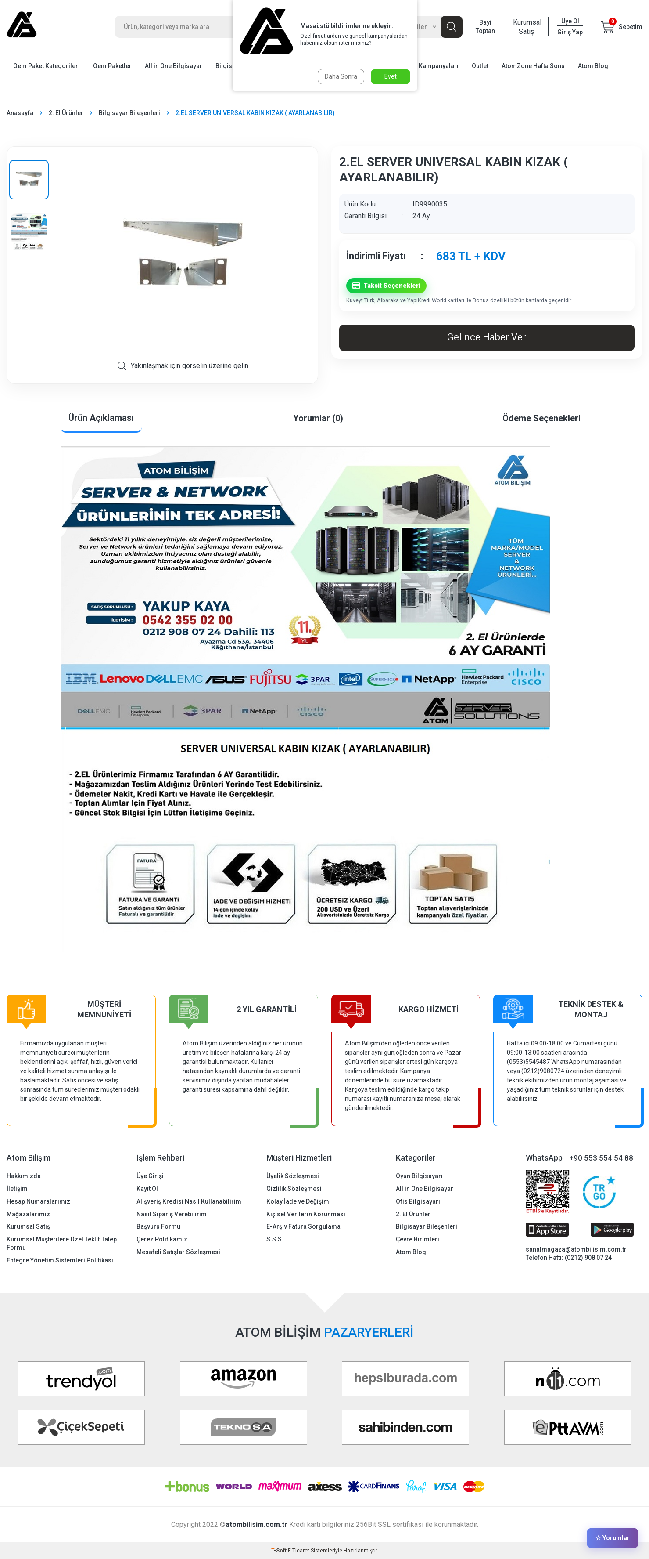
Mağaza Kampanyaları (426, 65)
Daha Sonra (341, 76)
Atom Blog (593, 65)
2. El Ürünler (66, 112)
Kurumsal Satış (526, 27)
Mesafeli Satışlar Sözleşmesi (178, 1251)
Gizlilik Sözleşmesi (294, 1188)
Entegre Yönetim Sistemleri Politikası (60, 1260)
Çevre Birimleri (417, 1239)
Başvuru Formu (158, 1226)
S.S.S (274, 1239)
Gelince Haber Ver (486, 337)
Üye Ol (570, 21)
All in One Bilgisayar (173, 65)
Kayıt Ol (147, 1188)
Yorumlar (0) (318, 418)
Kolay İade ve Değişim (297, 1201)
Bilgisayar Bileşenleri (129, 112)
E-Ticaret (298, 1551)
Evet (390, 76)
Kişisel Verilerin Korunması (305, 1214)
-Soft (279, 1551)
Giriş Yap (570, 32)
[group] (183, 257)
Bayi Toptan (485, 26)
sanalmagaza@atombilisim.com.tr (576, 1249)
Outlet (480, 65)
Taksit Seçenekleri (386, 285)
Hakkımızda (24, 1175)
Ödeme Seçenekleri (541, 418)
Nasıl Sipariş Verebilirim (171, 1214)
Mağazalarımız (28, 1214)
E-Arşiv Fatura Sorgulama (303, 1226)
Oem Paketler (112, 65)
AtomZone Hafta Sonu (533, 65)
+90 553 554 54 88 (601, 1158)
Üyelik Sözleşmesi (292, 1175)
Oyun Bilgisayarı (419, 1175)
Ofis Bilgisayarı (418, 1201)
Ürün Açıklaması (101, 417)
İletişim (17, 1188)
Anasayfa (20, 112)
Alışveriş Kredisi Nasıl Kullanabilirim (188, 1201)
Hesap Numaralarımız (38, 1201)
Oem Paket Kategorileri (46, 65)
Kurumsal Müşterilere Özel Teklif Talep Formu (62, 1243)
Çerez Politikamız (161, 1239)
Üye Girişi (150, 1175)
